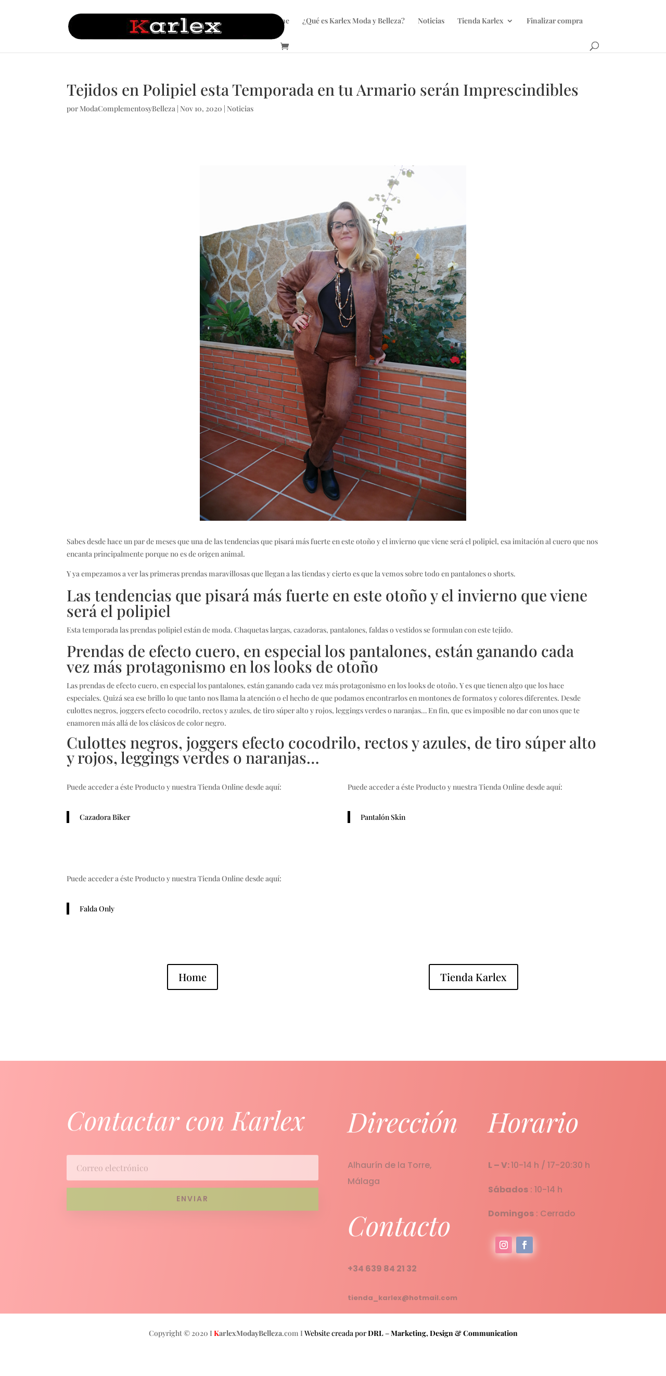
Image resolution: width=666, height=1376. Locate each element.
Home (279, 21)
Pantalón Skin (383, 817)
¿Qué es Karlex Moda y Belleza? (353, 21)
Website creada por (343, 1333)
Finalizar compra (555, 21)
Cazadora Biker (105, 817)
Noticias (431, 21)
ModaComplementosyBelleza (127, 108)
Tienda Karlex (480, 21)
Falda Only (97, 909)
